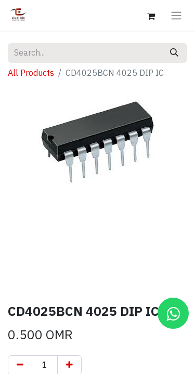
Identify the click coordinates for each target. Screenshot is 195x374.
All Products (31, 73)
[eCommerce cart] (150, 15)
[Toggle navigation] (176, 15)
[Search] (174, 53)
